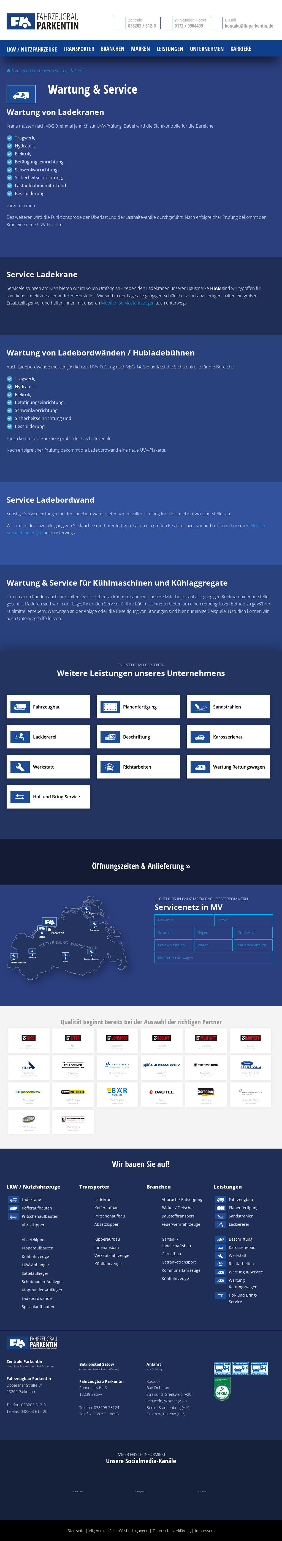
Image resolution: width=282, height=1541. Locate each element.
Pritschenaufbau (109, 1216)
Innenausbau (106, 1247)
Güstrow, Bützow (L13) (166, 1413)
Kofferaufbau (106, 1207)
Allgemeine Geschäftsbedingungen (118, 1530)
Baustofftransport (178, 1216)
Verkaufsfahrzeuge (111, 1255)
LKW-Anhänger (35, 1264)
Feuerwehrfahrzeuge (181, 1224)
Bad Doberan (158, 1387)
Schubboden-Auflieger (42, 1281)
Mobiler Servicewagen (175, 957)
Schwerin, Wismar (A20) (167, 1400)
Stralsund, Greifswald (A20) (169, 1394)
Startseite (20, 70)
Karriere (241, 49)
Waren (203, 944)
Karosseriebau (242, 1247)
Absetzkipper (34, 1239)
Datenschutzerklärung (172, 1530)
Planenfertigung (244, 1207)
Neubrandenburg (252, 944)
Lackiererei (239, 1224)
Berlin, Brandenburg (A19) (169, 1407)
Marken (140, 49)
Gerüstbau (171, 1253)
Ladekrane (31, 1199)
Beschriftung (241, 1239)
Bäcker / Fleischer (178, 1207)
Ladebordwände (37, 1298)
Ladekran (103, 1199)
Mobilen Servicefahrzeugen (127, 303)
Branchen (159, 1186)
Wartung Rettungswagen (243, 1283)
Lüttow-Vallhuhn (171, 944)
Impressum (205, 1530)
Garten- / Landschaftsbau (176, 1242)
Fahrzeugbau (241, 1199)
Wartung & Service (246, 1272)
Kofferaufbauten (37, 1208)
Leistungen (41, 70)
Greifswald (246, 932)
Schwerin (165, 932)
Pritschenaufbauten (40, 1216)
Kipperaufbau (107, 1239)
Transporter (94, 1186)
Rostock (153, 1381)
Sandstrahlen (241, 1216)
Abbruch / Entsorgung (182, 1199)
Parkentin (165, 919)
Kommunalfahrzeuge (181, 1270)
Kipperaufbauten (37, 1248)
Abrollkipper (33, 1224)
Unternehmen (207, 49)
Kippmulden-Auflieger (42, 1289)
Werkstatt (237, 1255)
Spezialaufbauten (38, 1306)
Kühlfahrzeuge (35, 1256)
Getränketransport (179, 1262)
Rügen (203, 932)
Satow (222, 919)
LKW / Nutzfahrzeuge (33, 1186)
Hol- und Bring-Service (243, 1298)
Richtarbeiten (241, 1263)
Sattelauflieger (35, 1273)
